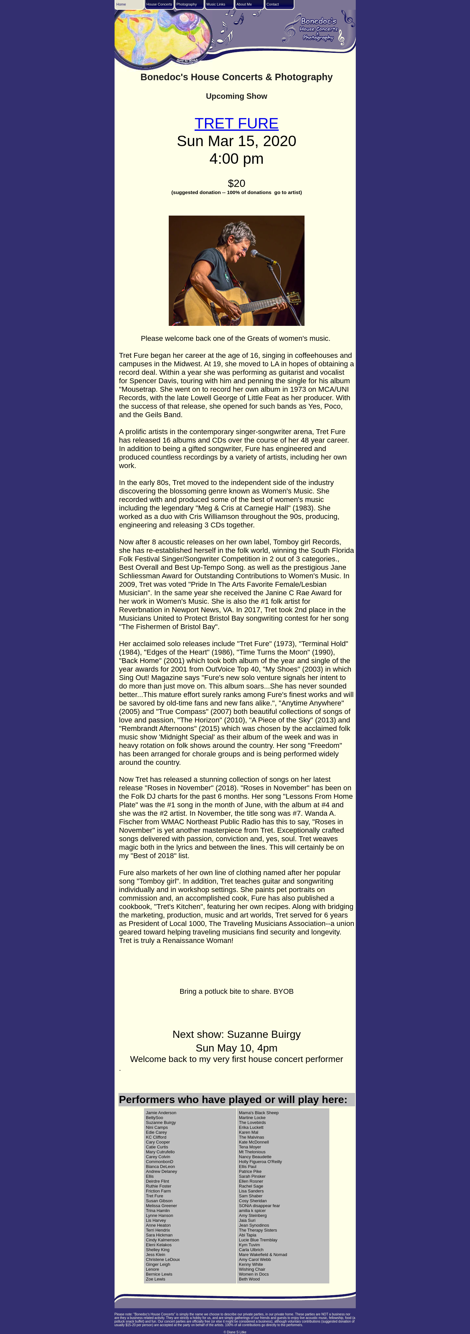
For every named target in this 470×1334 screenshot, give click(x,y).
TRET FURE (237, 123)
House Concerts (159, 4)
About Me (244, 4)
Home (121, 4)
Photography (187, 4)
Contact (273, 4)
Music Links (216, 4)
